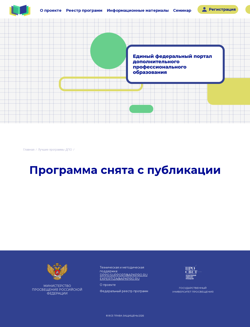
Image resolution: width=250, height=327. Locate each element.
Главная (28, 149)
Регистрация (219, 9)
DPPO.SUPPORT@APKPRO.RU (123, 275)
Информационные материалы (138, 10)
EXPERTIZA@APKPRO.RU (119, 279)
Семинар (182, 10)
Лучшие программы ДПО (55, 149)
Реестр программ (84, 10)
